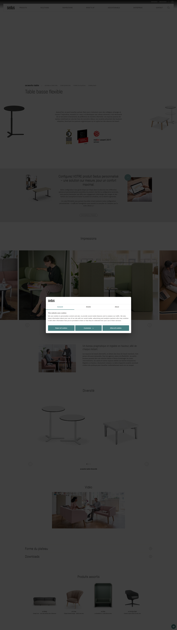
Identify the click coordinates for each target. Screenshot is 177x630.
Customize (88, 328)
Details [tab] (88, 307)
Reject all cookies (61, 328)
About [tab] (117, 307)
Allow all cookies (115, 328)
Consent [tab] (60, 307)
